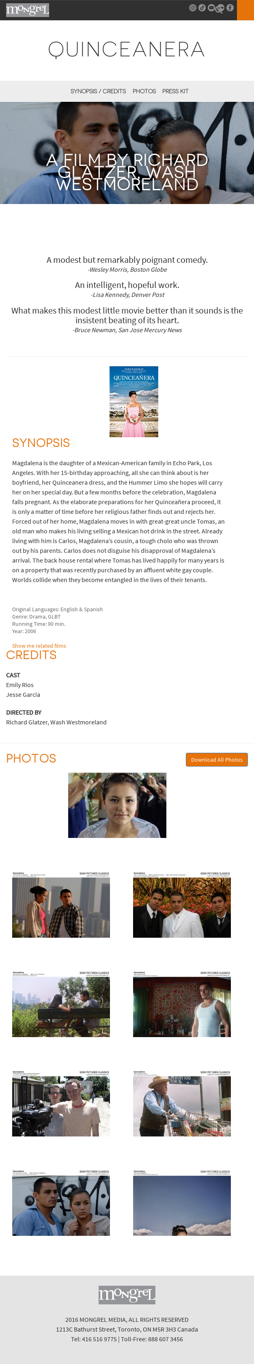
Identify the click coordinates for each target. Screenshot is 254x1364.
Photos (144, 91)
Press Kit (175, 91)
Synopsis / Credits (98, 91)
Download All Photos (217, 759)
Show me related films (39, 645)
